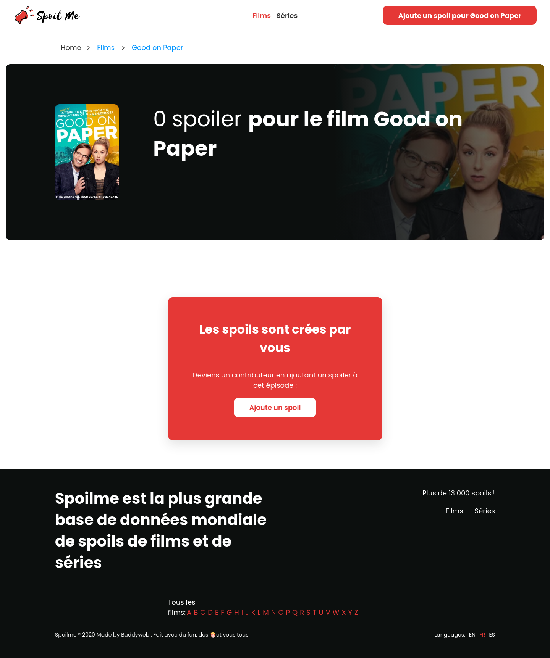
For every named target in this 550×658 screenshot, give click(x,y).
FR (482, 635)
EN (472, 635)
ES (492, 635)
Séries (287, 15)
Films (261, 15)
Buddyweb (135, 635)
